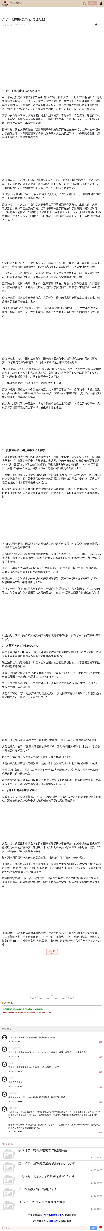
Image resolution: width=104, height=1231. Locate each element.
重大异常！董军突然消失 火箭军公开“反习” (46, 1163)
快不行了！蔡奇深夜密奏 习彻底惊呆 (42, 1150)
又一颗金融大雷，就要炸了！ (37, 1189)
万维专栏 (53, 1221)
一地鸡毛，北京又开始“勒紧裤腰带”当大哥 (46, 1176)
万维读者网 (16, 3)
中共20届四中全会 (53, 1215)
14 (52, 954)
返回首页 (93, 3)
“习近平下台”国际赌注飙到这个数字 (41, 1202)
